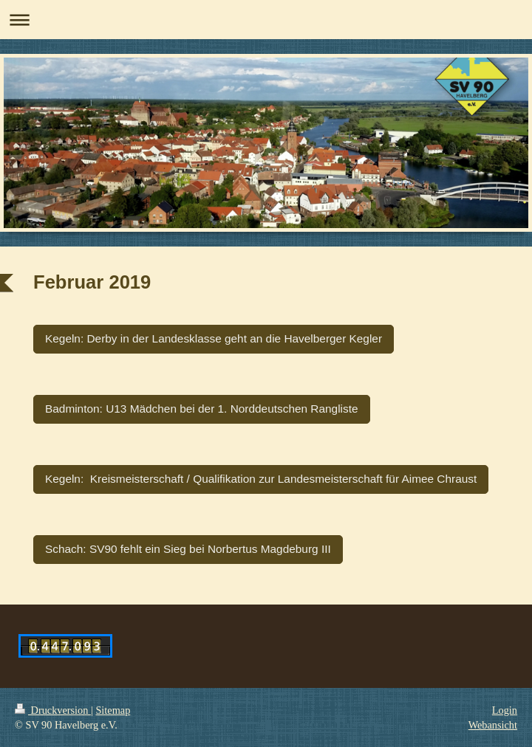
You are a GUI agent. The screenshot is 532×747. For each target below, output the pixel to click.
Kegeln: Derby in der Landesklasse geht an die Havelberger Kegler (213, 338)
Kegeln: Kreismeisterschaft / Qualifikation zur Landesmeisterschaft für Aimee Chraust (261, 478)
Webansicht (492, 725)
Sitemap (112, 710)
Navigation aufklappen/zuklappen (266, 19)
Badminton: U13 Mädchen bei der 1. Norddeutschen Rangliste (201, 408)
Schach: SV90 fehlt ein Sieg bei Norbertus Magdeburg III (188, 549)
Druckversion (53, 710)
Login (504, 710)
